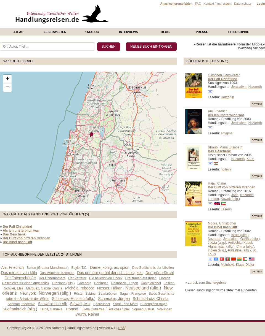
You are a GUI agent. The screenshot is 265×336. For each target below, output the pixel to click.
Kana (250, 159)
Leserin (226, 209)
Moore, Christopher (222, 223)
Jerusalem (239, 87)
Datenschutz (242, 3)
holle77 (226, 169)
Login (261, 3)
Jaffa (235, 195)
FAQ (198, 3)
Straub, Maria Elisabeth (225, 147)
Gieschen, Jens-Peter (224, 75)
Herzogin (227, 97)
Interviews (128, 32)
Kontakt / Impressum (218, 3)
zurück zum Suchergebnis (207, 282)
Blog (165, 32)
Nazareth (255, 87)
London (213, 199)
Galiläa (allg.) (250, 239)
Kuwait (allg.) (230, 199)
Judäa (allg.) (217, 243)
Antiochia (235, 243)
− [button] (7, 87)
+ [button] (7, 79)
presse (202, 32)
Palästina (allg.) (239, 250)
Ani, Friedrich (217, 111)
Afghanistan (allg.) (221, 246)
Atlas (18, 32)
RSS (121, 328)
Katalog (91, 32)
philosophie (238, 32)
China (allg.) (245, 246)
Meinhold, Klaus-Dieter (237, 265)
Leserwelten (55, 32)
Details (257, 104)
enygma (227, 133)
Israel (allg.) (240, 235)
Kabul (247, 243)
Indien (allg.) (217, 250)
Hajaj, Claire (217, 183)
